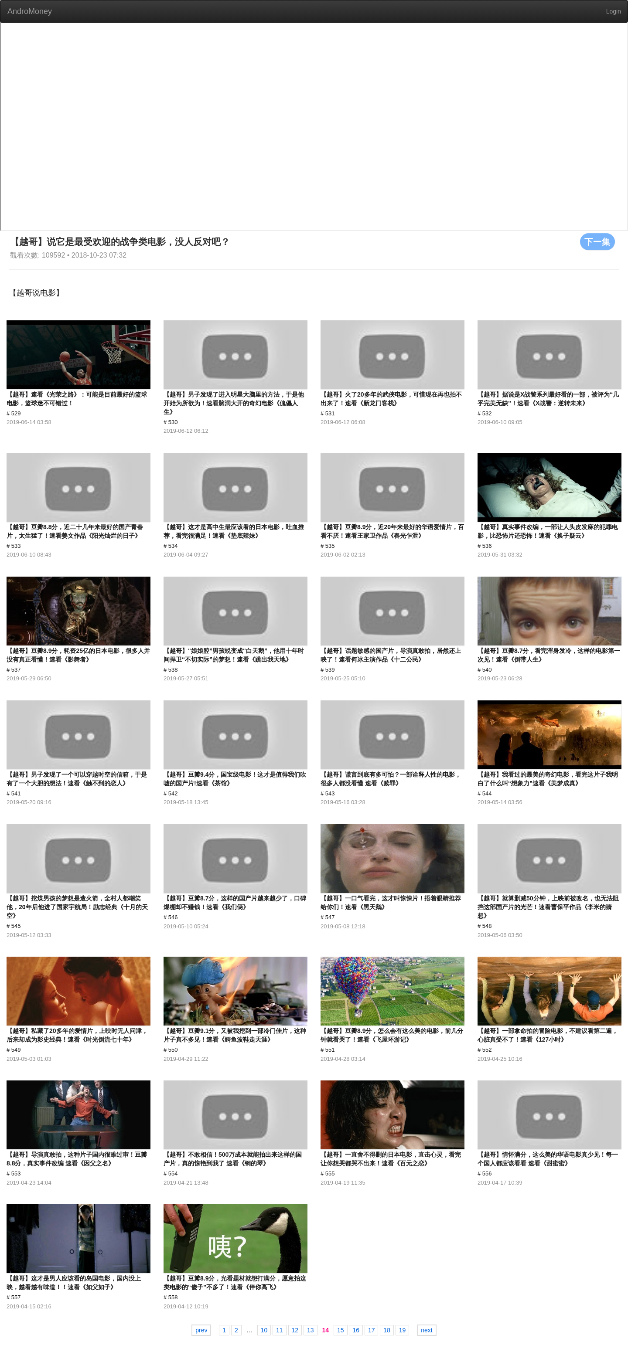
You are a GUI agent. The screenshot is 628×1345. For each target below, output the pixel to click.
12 (295, 1330)
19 (402, 1330)
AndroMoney (29, 11)
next (426, 1330)
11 (279, 1330)
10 (264, 1330)
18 (386, 1330)
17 (371, 1330)
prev (201, 1330)
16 (355, 1330)
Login (613, 11)
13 (310, 1330)
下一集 (597, 241)
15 (340, 1330)
